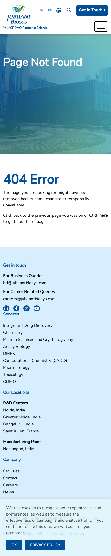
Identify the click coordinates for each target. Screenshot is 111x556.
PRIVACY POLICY (45, 545)
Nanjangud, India (18, 448)
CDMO (9, 381)
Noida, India (14, 410)
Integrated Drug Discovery (28, 325)
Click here (98, 215)
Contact (10, 478)
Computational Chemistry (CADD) (35, 360)
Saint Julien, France (21, 431)
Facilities (11, 471)
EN (50, 10)
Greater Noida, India (22, 417)
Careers (10, 485)
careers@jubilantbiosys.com (29, 298)
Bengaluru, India (18, 424)
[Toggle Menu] (101, 26)
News (8, 492)
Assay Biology (16, 346)
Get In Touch (92, 10)
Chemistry (13, 332)
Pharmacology (16, 367)
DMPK (9, 353)
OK (14, 545)
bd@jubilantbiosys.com (25, 283)
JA (41, 10)
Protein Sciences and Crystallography (38, 339)
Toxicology (13, 374)
